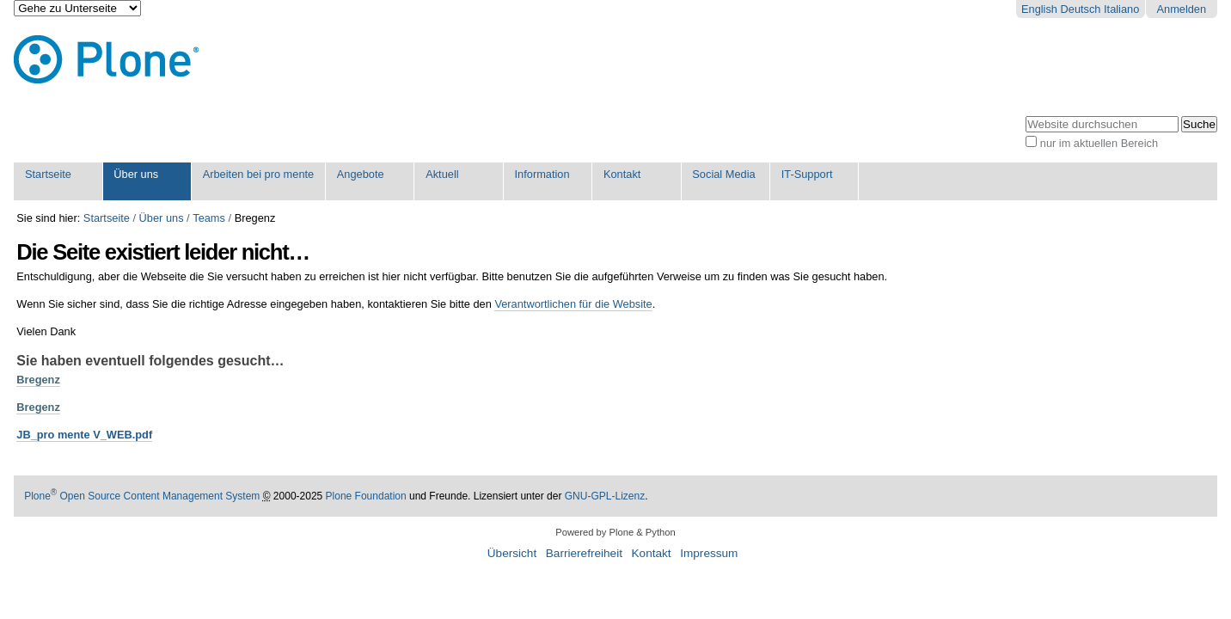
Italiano (1121, 9)
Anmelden (1181, 9)
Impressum (709, 553)
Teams (209, 217)
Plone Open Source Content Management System (142, 496)
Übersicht (511, 553)
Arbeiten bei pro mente (258, 174)
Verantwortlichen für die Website (573, 303)
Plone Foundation (366, 496)
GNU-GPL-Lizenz (605, 496)
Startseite (48, 174)
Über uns (135, 174)
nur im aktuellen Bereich (1099, 143)
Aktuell (442, 174)
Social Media (723, 174)
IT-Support (807, 174)
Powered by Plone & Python (615, 532)
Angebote (360, 174)
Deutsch (1081, 9)
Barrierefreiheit (584, 553)
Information (542, 174)
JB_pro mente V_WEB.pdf (84, 434)
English (1039, 9)
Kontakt (621, 174)
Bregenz (38, 379)
